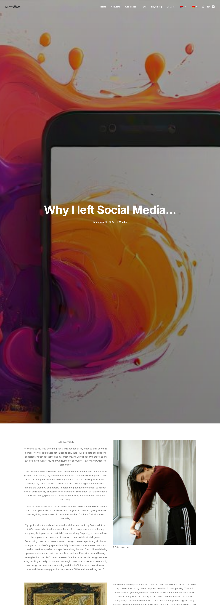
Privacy (169, 597)
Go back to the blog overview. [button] (110, 484)
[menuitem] (103, 6)
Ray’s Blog (156, 7)
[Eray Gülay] (13, 7)
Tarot (143, 7)
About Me (115, 7)
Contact (170, 7)
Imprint (110, 597)
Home (103, 7)
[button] (204, 6)
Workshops (130, 7)
